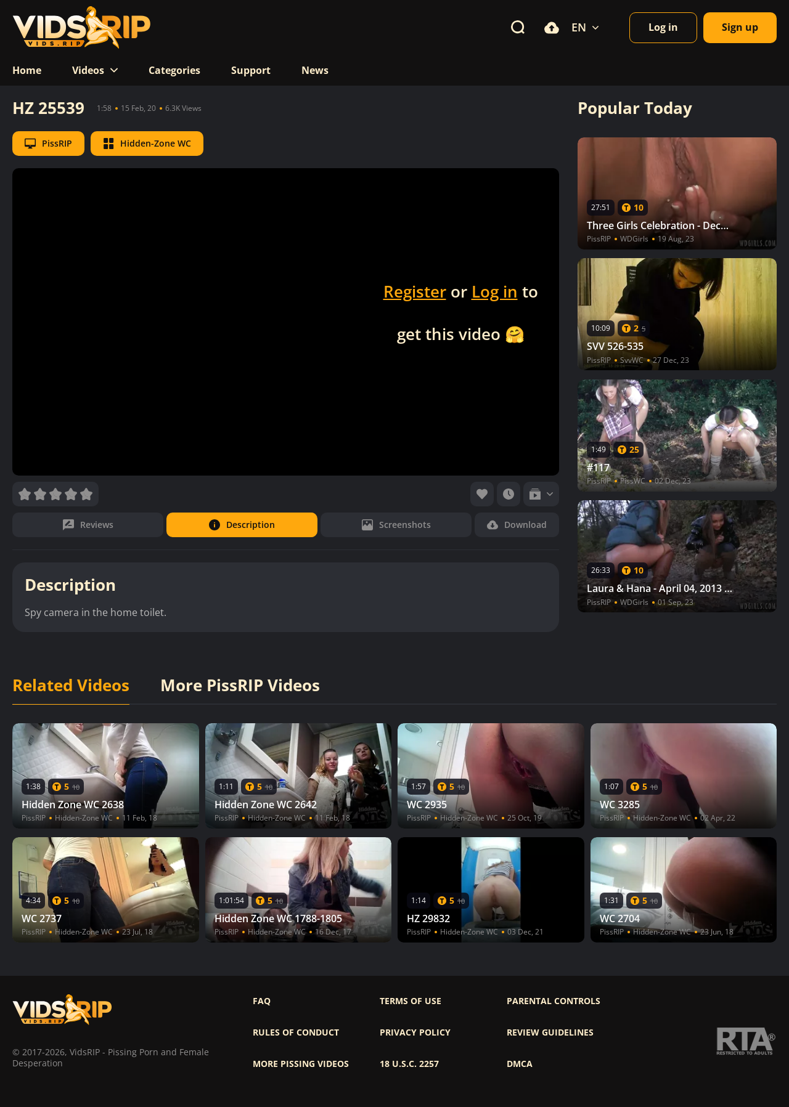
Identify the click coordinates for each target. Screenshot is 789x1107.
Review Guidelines (550, 1032)
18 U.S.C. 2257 (409, 1063)
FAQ (262, 1001)
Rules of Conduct (296, 1032)
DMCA (520, 1063)
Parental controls (553, 1001)
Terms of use (410, 1001)
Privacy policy (415, 1032)
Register (414, 291)
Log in (495, 291)
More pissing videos (301, 1063)
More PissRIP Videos (240, 685)
